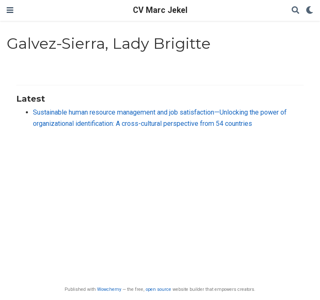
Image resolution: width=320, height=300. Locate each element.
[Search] (295, 10)
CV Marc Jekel (160, 10)
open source (158, 289)
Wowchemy (109, 289)
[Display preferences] (309, 10)
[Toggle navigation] (10, 10)
